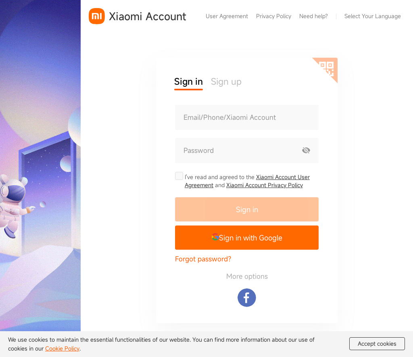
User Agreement (227, 16)
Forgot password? (203, 258)
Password (199, 150)
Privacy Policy (273, 16)
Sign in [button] (188, 81)
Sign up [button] (226, 81)
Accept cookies (377, 344)
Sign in (247, 209)
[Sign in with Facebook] (247, 297)
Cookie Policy (62, 348)
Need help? (313, 16)
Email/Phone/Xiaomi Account (230, 117)
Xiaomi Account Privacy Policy (264, 185)
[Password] (234, 150)
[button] (247, 237)
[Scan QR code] (325, 71)
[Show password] (306, 150)
